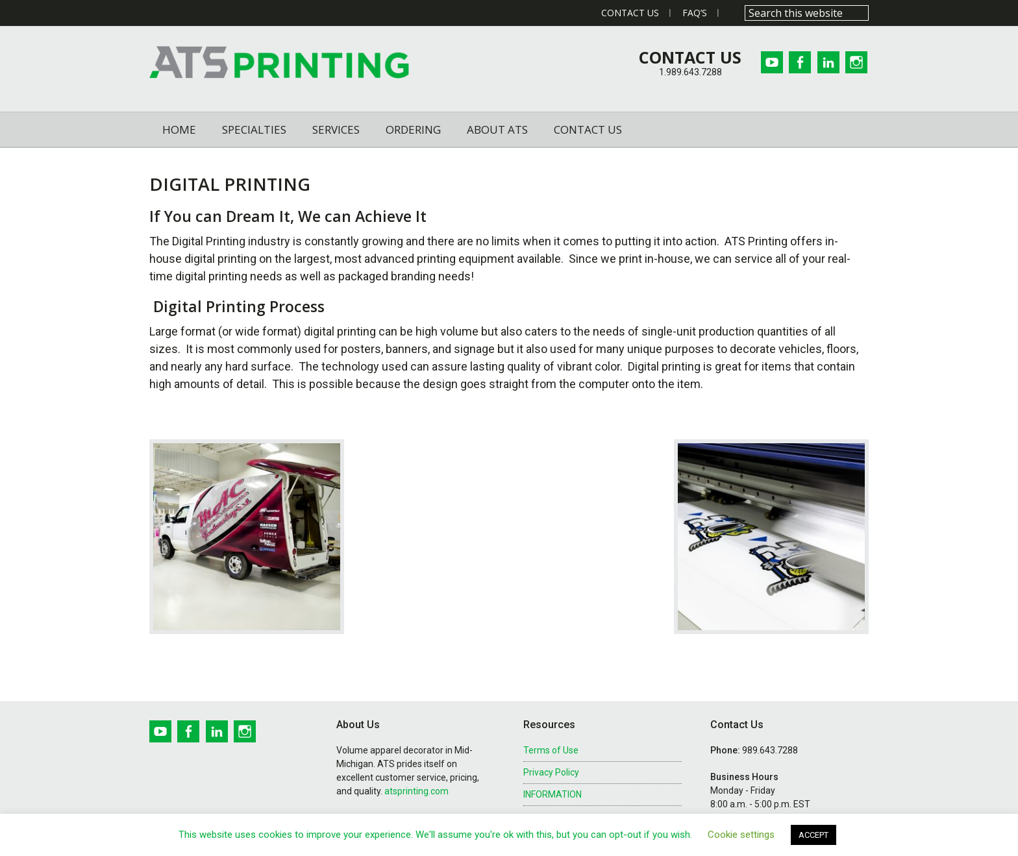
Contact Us (630, 12)
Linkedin (828, 62)
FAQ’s (694, 12)
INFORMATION (552, 794)
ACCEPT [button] (813, 835)
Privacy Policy (551, 772)
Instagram (858, 62)
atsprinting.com (416, 791)
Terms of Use (550, 750)
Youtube (768, 62)
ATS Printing (279, 62)
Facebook (798, 62)
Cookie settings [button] (741, 834)
